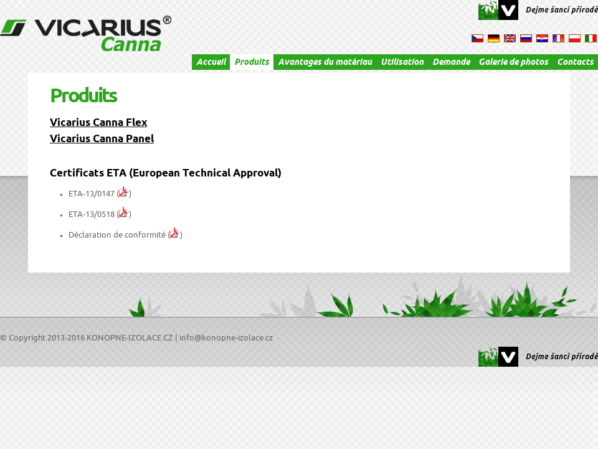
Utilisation (402, 63)
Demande (451, 63)
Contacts (575, 63)
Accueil (210, 63)
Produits (251, 63)
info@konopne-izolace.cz (226, 338)
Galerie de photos (513, 63)
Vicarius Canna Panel (102, 140)
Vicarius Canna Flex (98, 124)
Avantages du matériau (325, 63)
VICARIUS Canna (85, 33)
